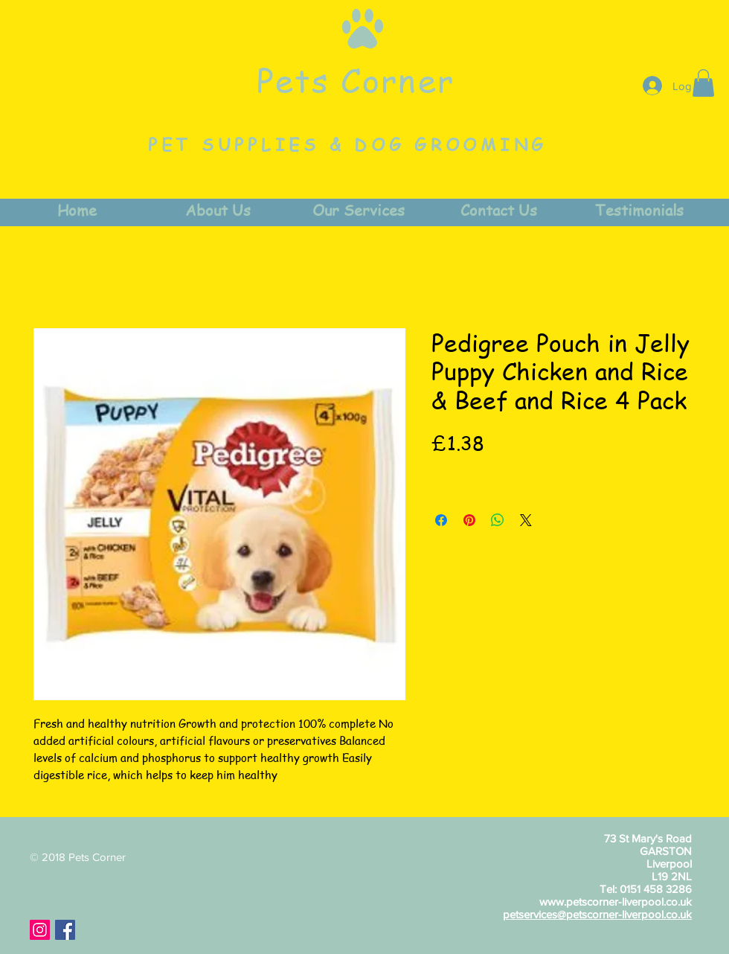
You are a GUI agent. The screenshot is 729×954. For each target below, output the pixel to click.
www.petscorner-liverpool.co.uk (615, 901)
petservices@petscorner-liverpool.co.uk (597, 914)
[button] (703, 83)
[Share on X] (526, 520)
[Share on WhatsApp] (498, 520)
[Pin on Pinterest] (469, 520)
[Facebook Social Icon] (65, 930)
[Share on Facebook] (441, 520)
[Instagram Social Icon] (40, 930)
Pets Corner (356, 79)
